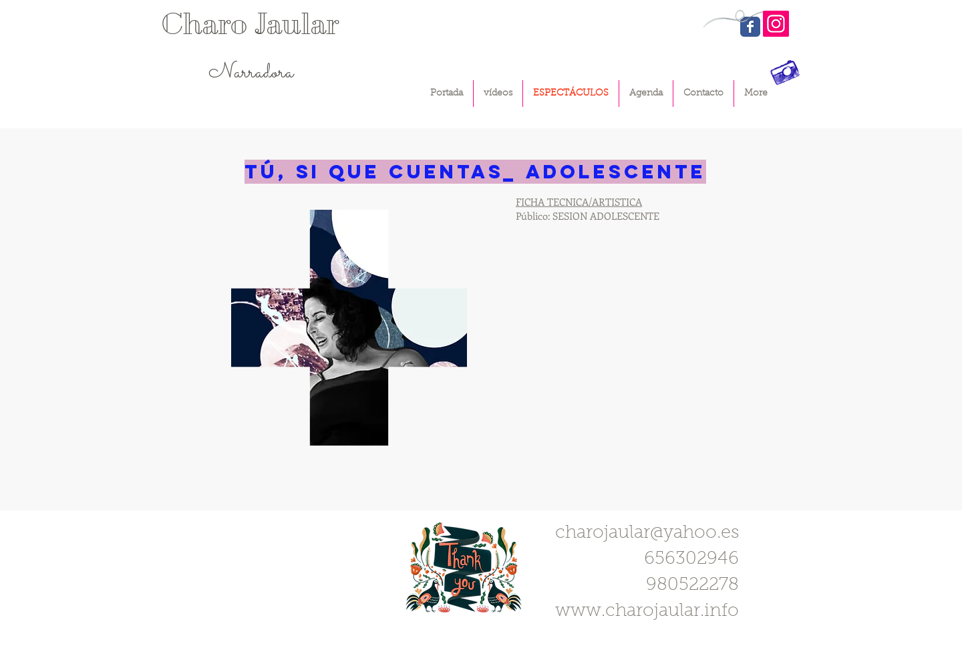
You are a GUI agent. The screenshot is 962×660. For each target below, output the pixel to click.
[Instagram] (776, 24)
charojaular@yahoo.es (647, 533)
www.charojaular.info (647, 612)
